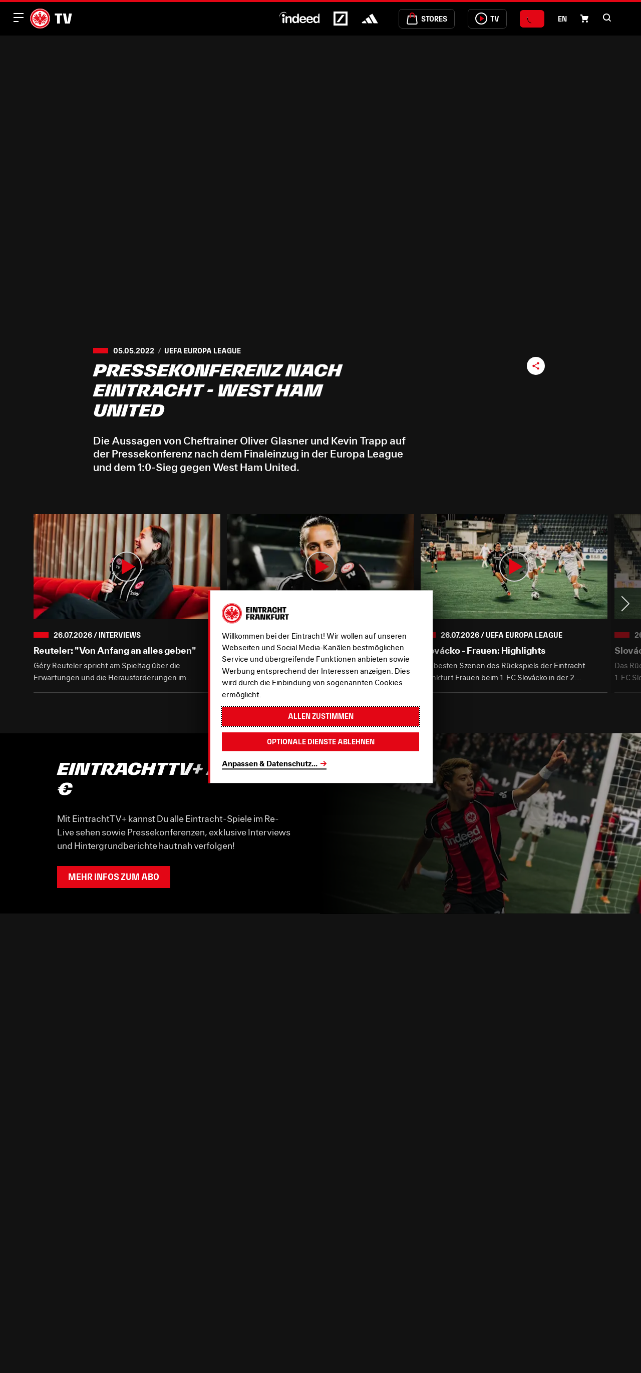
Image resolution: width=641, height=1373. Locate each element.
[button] (607, 18)
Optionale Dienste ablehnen (321, 741)
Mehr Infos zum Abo (113, 877)
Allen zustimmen (321, 716)
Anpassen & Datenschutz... (269, 763)
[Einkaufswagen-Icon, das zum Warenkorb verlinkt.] (584, 19)
